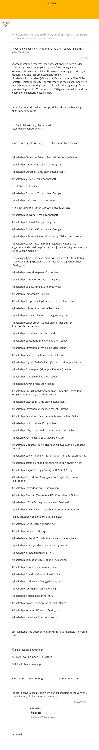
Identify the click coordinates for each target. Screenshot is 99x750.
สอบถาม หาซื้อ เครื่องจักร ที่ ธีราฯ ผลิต (51, 35)
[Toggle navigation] (95, 23)
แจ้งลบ (84, 58)
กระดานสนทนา (20, 35)
